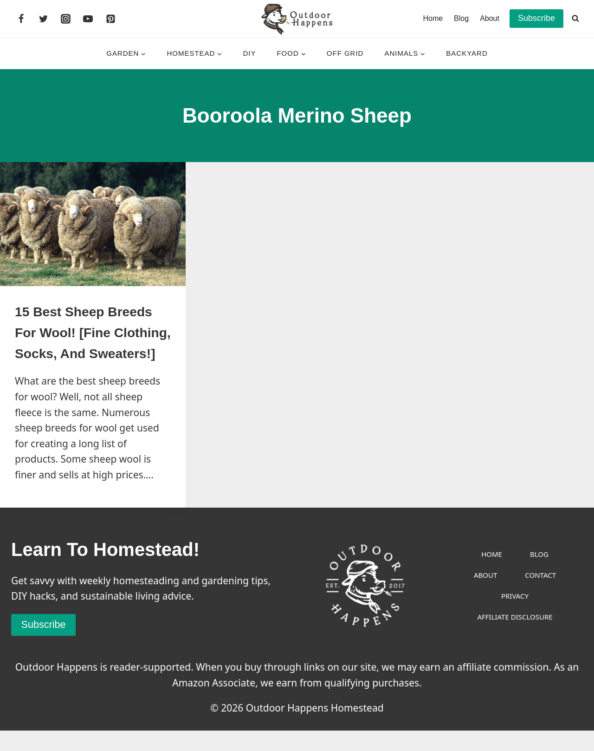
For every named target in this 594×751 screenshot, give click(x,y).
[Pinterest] (110, 18)
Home (433, 18)
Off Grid (345, 53)
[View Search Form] (575, 18)
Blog (461, 18)
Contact (540, 595)
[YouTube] (88, 18)
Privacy (515, 616)
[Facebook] (21, 18)
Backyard (466, 53)
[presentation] (93, 224)
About (489, 18)
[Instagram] (66, 18)
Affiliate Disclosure (514, 637)
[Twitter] (43, 18)
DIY (249, 53)
